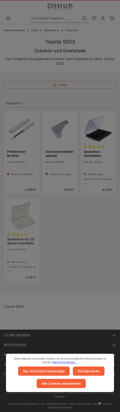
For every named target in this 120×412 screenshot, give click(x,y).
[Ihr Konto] (102, 18)
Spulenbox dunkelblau (92, 154)
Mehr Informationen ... (65, 362)
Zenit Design (66, 407)
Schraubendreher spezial (60, 154)
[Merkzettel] (93, 18)
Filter (60, 85)
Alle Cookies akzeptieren (61, 383)
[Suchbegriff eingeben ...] (53, 18)
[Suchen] (83, 18)
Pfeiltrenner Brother (16, 154)
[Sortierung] (60, 103)
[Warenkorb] (111, 18)
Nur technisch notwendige (44, 371)
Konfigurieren (89, 371)
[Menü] (8, 18)
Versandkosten (58, 393)
